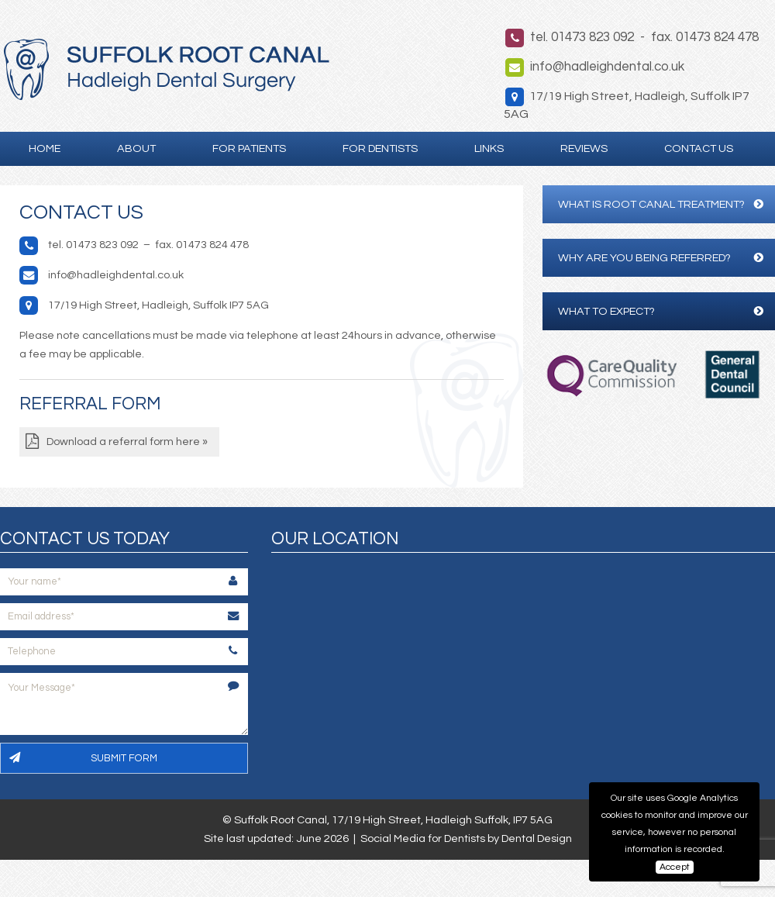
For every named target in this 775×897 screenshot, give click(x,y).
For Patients (249, 148)
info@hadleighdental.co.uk (607, 67)
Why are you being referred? (660, 258)
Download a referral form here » (127, 441)
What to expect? (660, 311)
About (136, 148)
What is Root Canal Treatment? (660, 204)
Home (44, 148)
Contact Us (698, 148)
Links (489, 148)
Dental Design (536, 838)
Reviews (584, 148)
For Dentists (380, 148)
